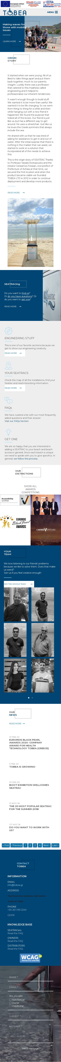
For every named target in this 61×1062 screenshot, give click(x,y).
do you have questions (20, 296)
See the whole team (15, 584)
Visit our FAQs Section (17, 421)
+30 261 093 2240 (17, 909)
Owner (15, 1003)
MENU (52, 12)
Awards (30, 489)
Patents (30, 495)
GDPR (11, 915)
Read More (10, 306)
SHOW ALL (30, 486)
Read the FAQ (15, 933)
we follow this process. (26, 458)
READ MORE (14, 192)
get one (25, 299)
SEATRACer (18, 999)
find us (25, 293)
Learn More (9, 41)
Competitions (31, 492)
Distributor (17, 1006)
